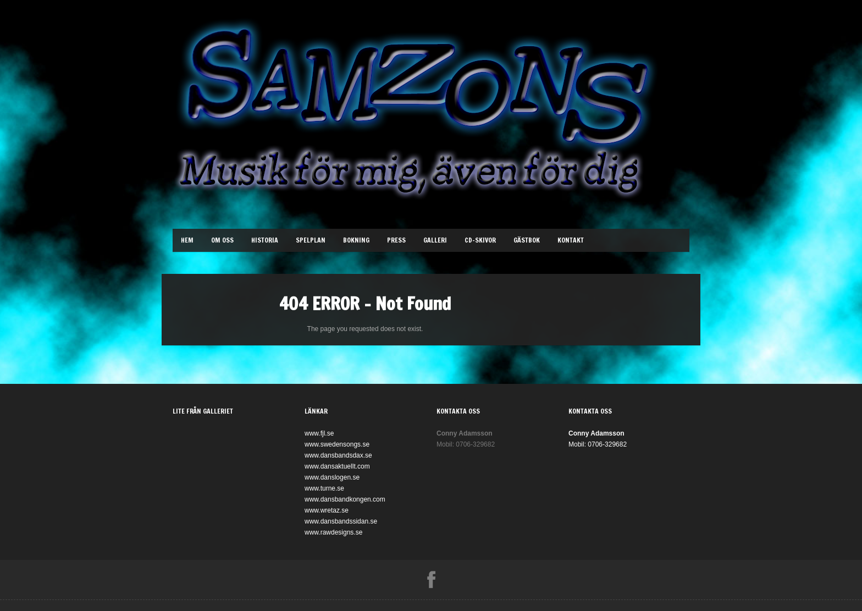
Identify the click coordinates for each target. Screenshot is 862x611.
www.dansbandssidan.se (341, 521)
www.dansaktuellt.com (337, 466)
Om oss (222, 240)
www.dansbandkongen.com (345, 499)
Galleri (435, 240)
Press (396, 240)
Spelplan (310, 240)
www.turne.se (324, 488)
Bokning (356, 240)
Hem (187, 240)
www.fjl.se (319, 433)
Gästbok (526, 240)
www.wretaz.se (327, 510)
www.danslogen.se (332, 477)
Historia (264, 240)
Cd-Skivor (480, 240)
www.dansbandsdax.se (338, 455)
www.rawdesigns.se (333, 532)
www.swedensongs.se (337, 444)
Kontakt (570, 240)
